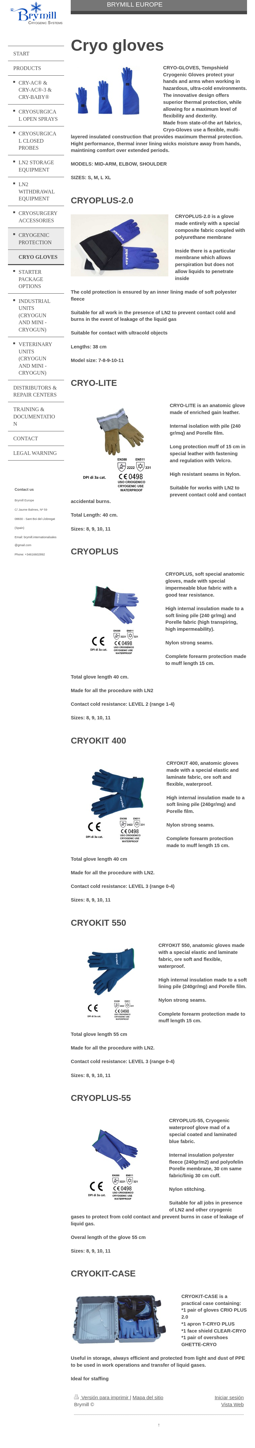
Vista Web (232, 1404)
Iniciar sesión (229, 1397)
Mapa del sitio (147, 1397)
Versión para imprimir (102, 1397)
